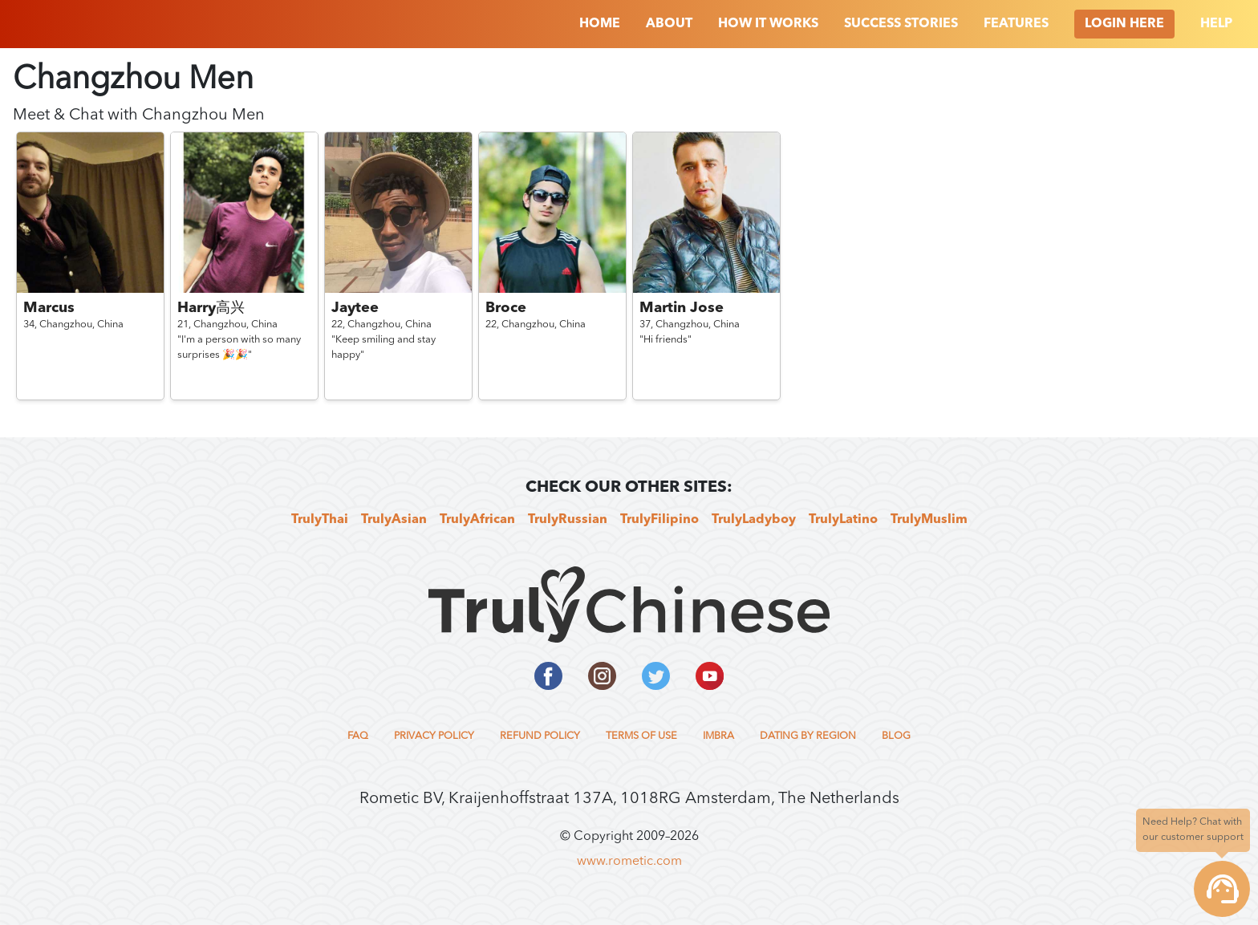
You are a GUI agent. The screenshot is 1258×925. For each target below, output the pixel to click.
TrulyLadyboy (754, 519)
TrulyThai (319, 519)
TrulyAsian (394, 519)
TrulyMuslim (929, 519)
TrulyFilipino (659, 519)
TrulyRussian (567, 519)
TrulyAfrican (477, 519)
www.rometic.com (629, 861)
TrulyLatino (843, 519)
